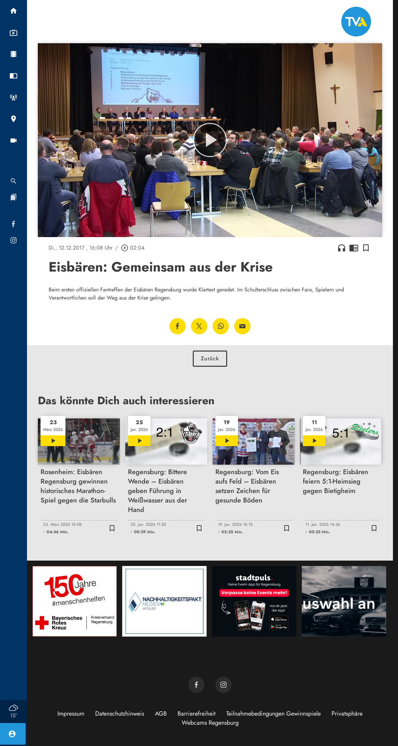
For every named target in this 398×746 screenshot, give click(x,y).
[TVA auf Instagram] (223, 685)
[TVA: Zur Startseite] (356, 21)
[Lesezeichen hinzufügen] (366, 247)
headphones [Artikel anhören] (341, 248)
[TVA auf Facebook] (196, 685)
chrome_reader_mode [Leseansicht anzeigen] (354, 248)
